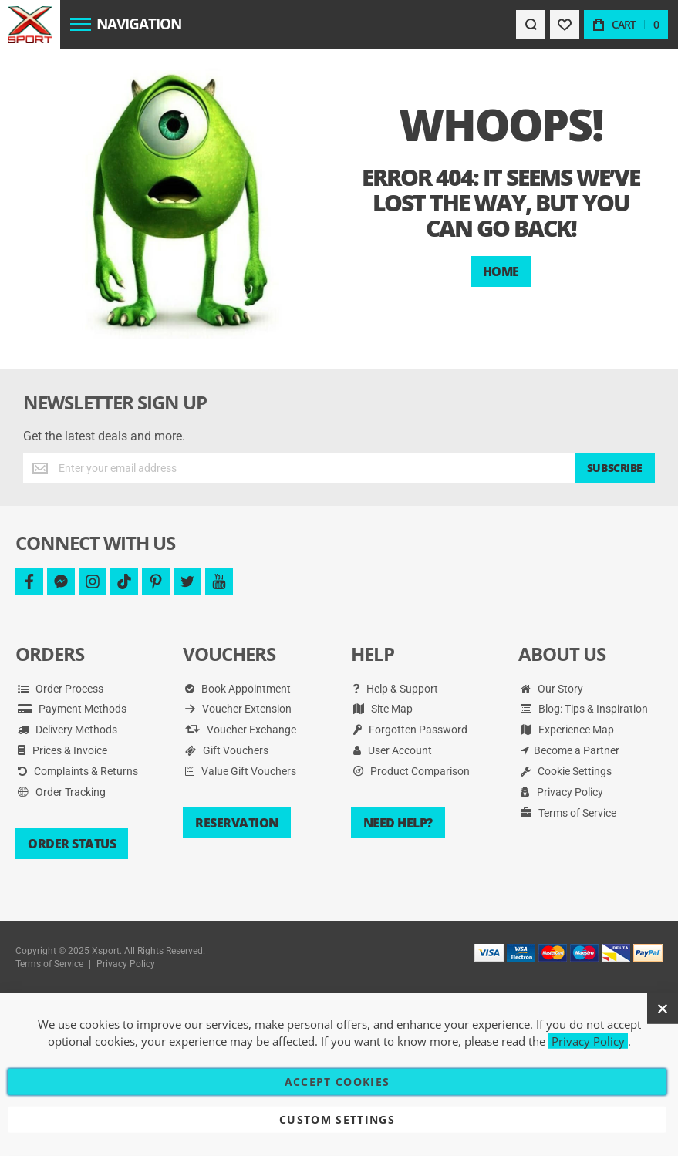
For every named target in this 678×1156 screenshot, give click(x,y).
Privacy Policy (562, 792)
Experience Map (567, 729)
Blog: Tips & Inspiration (584, 709)
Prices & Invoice (62, 750)
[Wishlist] (564, 24)
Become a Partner (570, 750)
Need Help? (398, 822)
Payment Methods (72, 709)
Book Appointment (238, 688)
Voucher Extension (238, 709)
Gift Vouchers (226, 750)
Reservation (236, 822)
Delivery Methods (67, 729)
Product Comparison (411, 771)
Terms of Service (568, 813)
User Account (392, 750)
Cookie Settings (566, 771)
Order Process (60, 688)
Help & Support (395, 688)
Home (501, 271)
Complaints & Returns (78, 771)
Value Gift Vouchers (240, 771)
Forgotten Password (410, 729)
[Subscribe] (615, 468)
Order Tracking (62, 792)
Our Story (552, 688)
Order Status (72, 843)
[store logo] (30, 24)
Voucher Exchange (240, 729)
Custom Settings (337, 1119)
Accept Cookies (337, 1081)
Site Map (383, 709)
